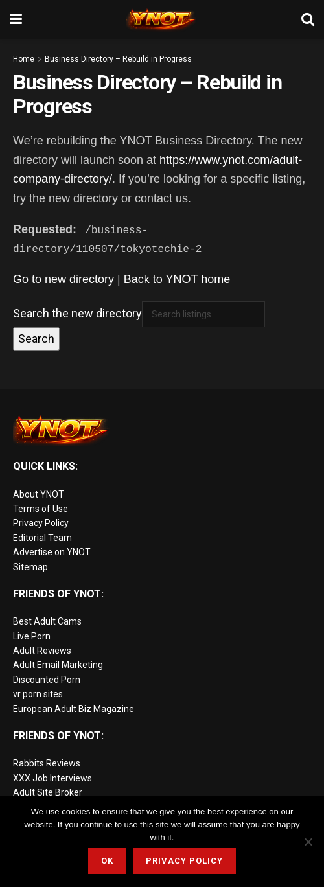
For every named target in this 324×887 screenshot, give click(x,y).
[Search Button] (307, 19)
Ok (107, 861)
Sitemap (30, 566)
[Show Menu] (16, 19)
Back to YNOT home (177, 279)
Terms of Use (40, 508)
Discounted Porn (46, 679)
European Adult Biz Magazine (73, 709)
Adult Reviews (42, 650)
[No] (307, 841)
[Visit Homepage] (162, 19)
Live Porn (32, 636)
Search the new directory (77, 313)
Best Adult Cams (47, 621)
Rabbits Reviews (46, 763)
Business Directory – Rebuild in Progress (118, 58)
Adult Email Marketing (58, 665)
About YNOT (38, 494)
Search (36, 338)
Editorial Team (42, 538)
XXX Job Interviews (52, 778)
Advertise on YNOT (52, 552)
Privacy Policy (41, 523)
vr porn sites (38, 694)
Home (23, 58)
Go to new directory (63, 279)
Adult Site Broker (47, 792)
